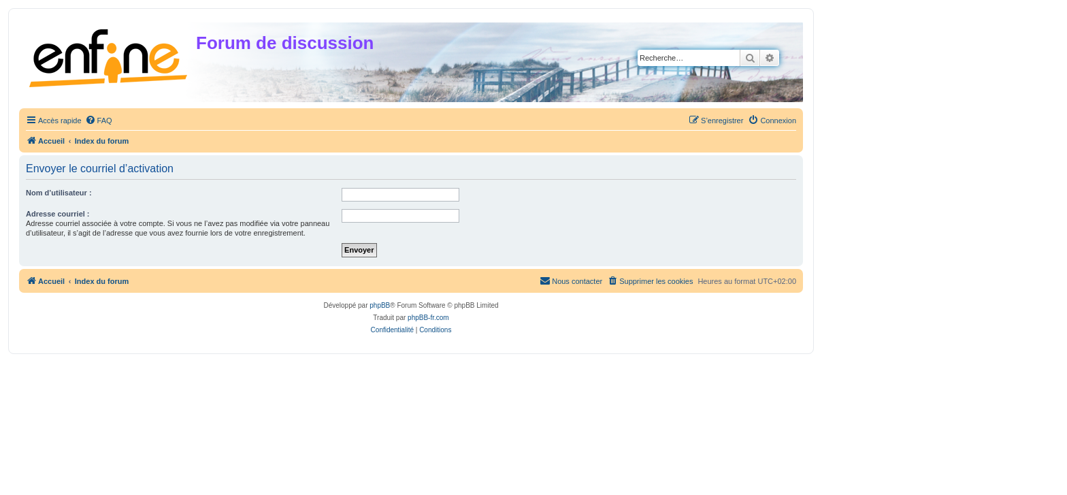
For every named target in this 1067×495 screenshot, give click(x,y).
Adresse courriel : (58, 214)
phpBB (380, 305)
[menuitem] (98, 120)
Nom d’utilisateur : (59, 193)
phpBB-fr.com (428, 317)
